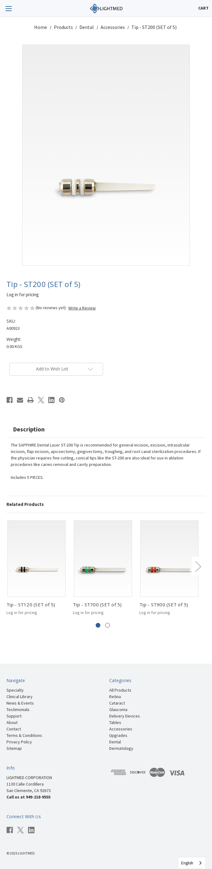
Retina (115, 696)
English (187, 863)
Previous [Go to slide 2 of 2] (8, 566)
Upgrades (118, 735)
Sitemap (14, 748)
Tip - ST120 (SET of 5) (30, 604)
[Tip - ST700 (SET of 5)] (103, 558)
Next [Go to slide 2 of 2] (198, 566)
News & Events (20, 703)
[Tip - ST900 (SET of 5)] (169, 558)
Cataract (117, 703)
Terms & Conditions (24, 735)
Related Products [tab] (25, 504)
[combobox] (192, 863)
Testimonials (18, 709)
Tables (115, 722)
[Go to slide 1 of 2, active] (98, 625)
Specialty (15, 690)
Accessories (120, 729)
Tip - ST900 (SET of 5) (163, 604)
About (12, 722)
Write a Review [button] (82, 308)
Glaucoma (118, 709)
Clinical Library (19, 696)
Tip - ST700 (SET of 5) (97, 604)
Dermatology (121, 748)
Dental (115, 742)
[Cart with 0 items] (203, 8)
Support (14, 716)
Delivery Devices (124, 716)
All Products (120, 690)
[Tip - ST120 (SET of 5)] (36, 558)
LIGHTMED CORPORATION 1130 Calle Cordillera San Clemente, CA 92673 (29, 784)
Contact (13, 729)
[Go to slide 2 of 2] (107, 625)
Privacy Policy (19, 742)
